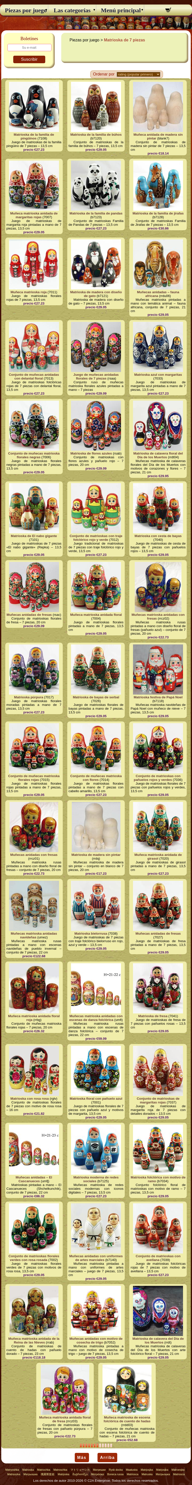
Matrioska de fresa (153, 1016)
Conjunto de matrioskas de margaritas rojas (158, 1100)
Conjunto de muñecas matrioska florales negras (34, 455)
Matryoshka (12, 1469)
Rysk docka (116, 1469)
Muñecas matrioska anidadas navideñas (34, 935)
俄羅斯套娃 (47, 1474)
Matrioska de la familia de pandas (96, 213)
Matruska (147, 1474)
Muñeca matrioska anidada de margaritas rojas (34, 215)
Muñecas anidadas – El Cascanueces (34, 1179)
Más (81, 1457)
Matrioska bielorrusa (90, 933)
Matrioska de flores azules (91, 453)
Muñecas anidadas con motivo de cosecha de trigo (96, 1340)
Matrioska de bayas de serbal (96, 697)
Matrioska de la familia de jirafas (158, 213)
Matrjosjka (147, 1469)
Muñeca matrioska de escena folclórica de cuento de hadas (127, 1419)
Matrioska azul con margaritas (158, 375)
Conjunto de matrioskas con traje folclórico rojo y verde (96, 538)
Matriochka (43, 1469)
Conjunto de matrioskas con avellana (158, 1258)
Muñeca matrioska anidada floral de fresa (65, 1419)
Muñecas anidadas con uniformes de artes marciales (96, 1258)
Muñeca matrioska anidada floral (96, 615)
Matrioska (28, 1469)
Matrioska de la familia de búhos (96, 134)
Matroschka (60, 1469)
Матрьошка (31, 1474)
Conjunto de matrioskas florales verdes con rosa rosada (33, 1258)
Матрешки (99, 1469)
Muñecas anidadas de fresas (29, 615)
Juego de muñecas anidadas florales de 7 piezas (95, 376)
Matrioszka (13, 1474)
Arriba (107, 1457)
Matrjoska (63, 1474)
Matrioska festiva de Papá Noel (158, 697)
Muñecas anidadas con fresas (34, 855)
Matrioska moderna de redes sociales (96, 1179)
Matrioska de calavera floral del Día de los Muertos (158, 455)
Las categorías (72, 10)
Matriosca (132, 1474)
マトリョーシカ (80, 1469)
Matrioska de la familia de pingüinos (34, 136)
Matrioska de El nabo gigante (34, 536)
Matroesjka (178, 1469)
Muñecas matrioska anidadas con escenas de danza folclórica (95, 1018)
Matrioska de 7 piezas (124, 40)
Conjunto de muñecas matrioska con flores (96, 778)
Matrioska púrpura (28, 697)
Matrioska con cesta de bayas (158, 536)
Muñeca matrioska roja (28, 292)
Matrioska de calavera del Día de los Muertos (158, 1340)
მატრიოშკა (80, 1474)
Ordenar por (103, 74)
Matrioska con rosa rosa (29, 1098)
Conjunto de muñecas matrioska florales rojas (34, 778)
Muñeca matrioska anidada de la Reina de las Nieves (33, 1340)
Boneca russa (115, 1474)
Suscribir (29, 59)
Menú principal (120, 10)
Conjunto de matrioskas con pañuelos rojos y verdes (157, 778)
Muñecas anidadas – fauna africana (158, 294)
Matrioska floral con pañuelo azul (96, 1098)
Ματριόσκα (97, 1474)
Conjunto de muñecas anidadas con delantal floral (34, 376)
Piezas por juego (24, 10)
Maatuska (132, 1469)
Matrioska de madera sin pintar (96, 855)
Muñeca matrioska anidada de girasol (158, 856)
